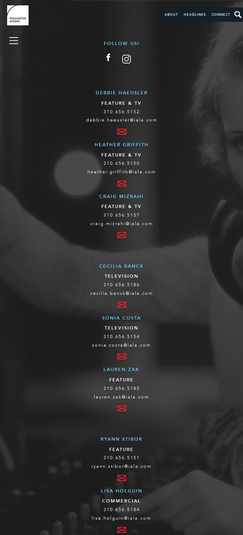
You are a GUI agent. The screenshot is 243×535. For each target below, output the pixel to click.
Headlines (195, 15)
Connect (221, 15)
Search (238, 14)
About (171, 15)
